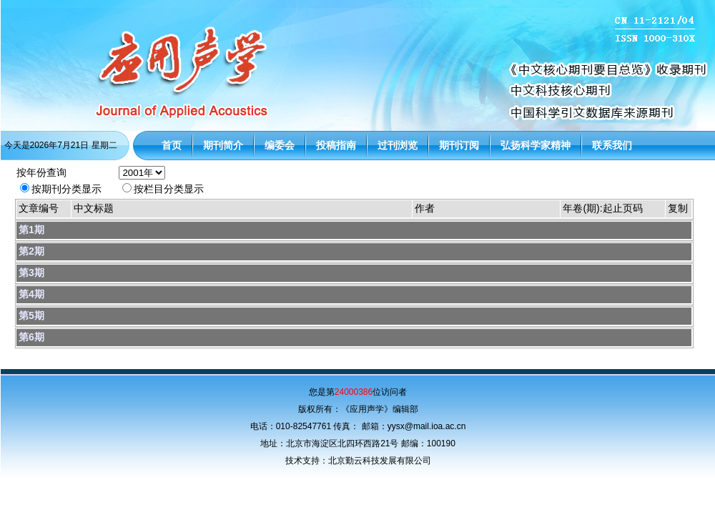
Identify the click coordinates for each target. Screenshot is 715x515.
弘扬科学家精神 (535, 145)
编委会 (280, 145)
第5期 (31, 315)
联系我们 (612, 145)
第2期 (31, 251)
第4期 (31, 294)
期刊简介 (223, 145)
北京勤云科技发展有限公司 (379, 461)
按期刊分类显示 (66, 189)
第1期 (31, 229)
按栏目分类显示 (169, 189)
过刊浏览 (398, 145)
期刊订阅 (459, 145)
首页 (172, 145)
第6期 (31, 337)
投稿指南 (336, 145)
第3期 (31, 272)
